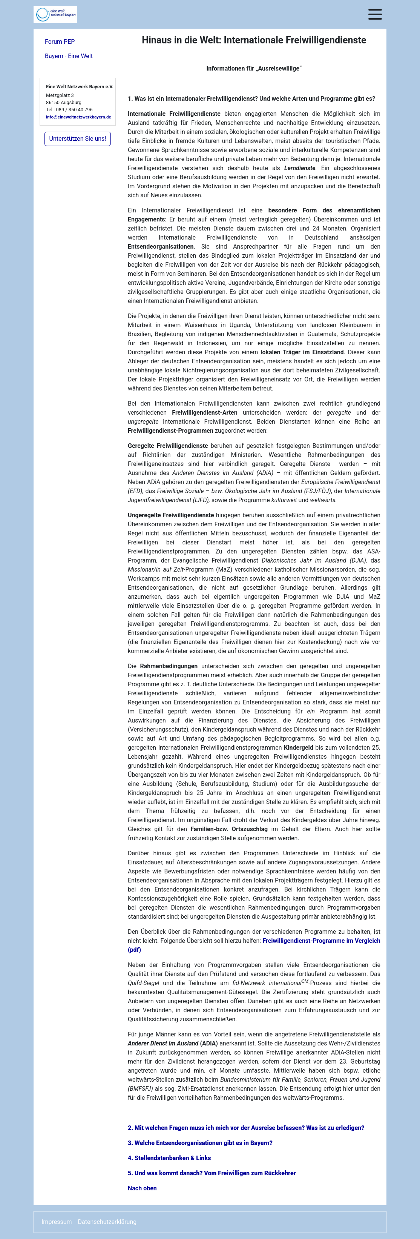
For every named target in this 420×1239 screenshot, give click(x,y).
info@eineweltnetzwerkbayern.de (78, 117)
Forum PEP (60, 41)
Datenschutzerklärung (107, 1221)
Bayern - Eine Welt (69, 56)
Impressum (56, 1221)
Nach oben (142, 1188)
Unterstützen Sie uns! (77, 138)
